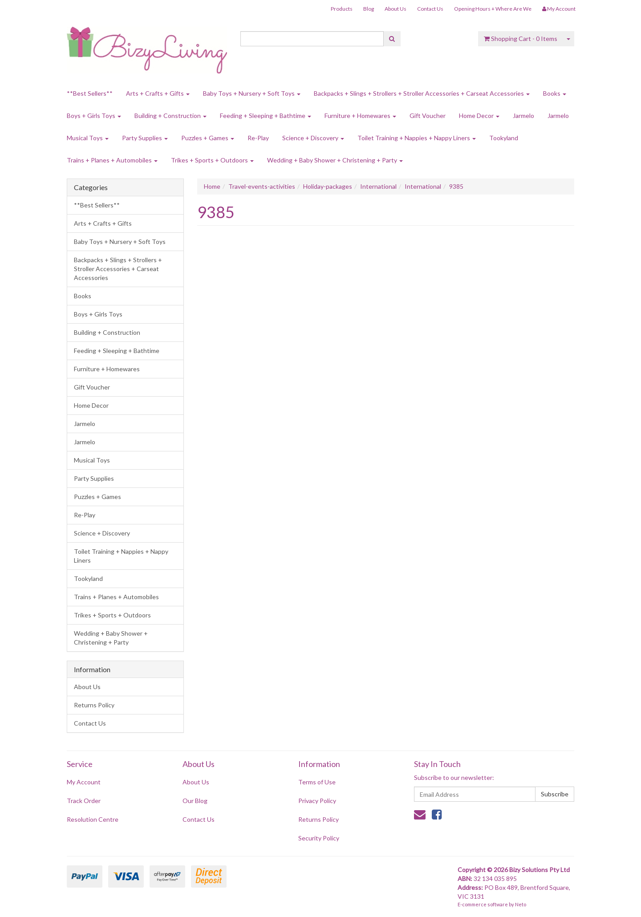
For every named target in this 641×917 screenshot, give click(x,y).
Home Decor (479, 115)
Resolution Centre (92, 819)
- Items (520, 38)
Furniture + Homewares (360, 115)
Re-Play (258, 138)
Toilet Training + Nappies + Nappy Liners (416, 138)
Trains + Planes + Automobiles (112, 160)
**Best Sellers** (90, 93)
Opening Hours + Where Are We (492, 8)
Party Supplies (145, 138)
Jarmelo (523, 115)
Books (554, 93)
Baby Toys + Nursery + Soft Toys (251, 93)
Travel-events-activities (261, 186)
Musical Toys (88, 138)
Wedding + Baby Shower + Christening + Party (335, 160)
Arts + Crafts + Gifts (158, 93)
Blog (368, 8)
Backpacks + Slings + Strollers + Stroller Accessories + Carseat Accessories (422, 93)
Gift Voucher (428, 115)
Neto (520, 904)
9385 (456, 186)
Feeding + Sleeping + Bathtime (265, 115)
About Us (395, 8)
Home (212, 186)
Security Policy (318, 838)
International (378, 186)
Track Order (84, 800)
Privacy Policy (317, 800)
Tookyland (503, 138)
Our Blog (195, 800)
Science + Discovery (313, 138)
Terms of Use (317, 782)
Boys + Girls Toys (94, 115)
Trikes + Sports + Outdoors (212, 160)
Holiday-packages (327, 186)
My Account (84, 782)
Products (342, 8)
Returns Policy (94, 705)
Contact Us (430, 8)
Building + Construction (170, 115)
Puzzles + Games (207, 138)
